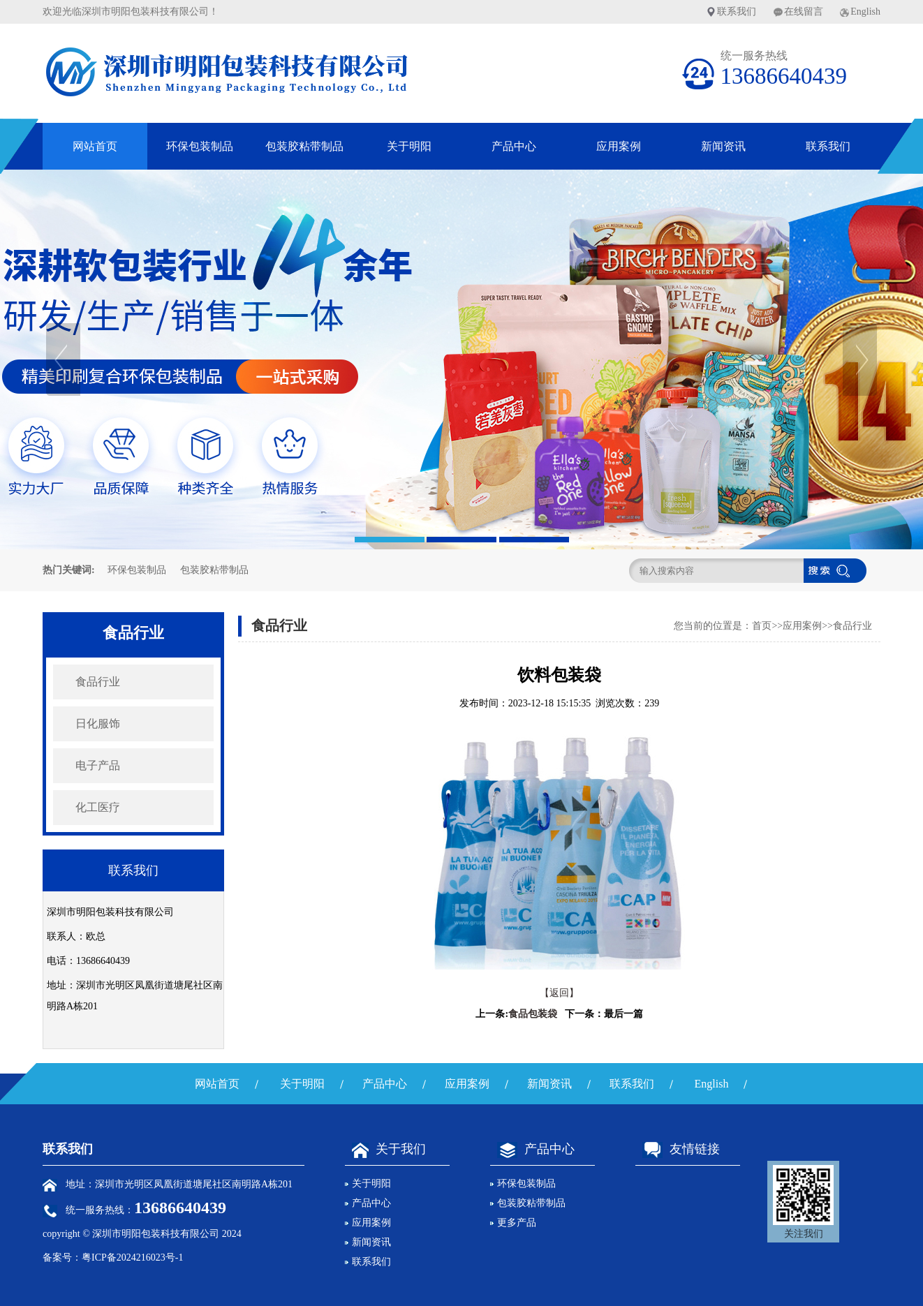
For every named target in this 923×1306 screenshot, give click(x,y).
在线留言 (803, 11)
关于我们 (385, 1149)
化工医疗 (97, 807)
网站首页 (95, 146)
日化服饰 (97, 723)
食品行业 (97, 682)
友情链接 (677, 1149)
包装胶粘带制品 (304, 146)
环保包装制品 (199, 146)
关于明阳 (409, 146)
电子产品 (97, 765)
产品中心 (514, 146)
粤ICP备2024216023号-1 (132, 1257)
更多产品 (516, 1222)
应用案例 (618, 146)
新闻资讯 (723, 146)
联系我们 (736, 11)
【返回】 (559, 993)
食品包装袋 (532, 1014)
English (865, 11)
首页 (761, 626)
